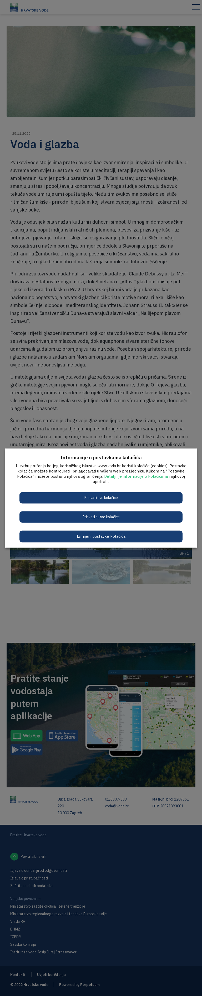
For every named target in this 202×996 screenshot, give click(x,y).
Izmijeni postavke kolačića (101, 536)
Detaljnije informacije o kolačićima (136, 476)
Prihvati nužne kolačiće (101, 517)
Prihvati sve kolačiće (101, 497)
